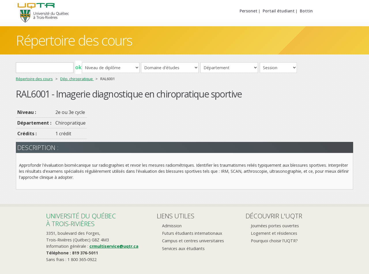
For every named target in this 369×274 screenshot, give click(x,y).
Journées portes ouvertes (275, 225)
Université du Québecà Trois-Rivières (81, 219)
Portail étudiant (279, 11)
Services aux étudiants (183, 248)
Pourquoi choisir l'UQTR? (274, 240)
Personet (248, 11)
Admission (172, 225)
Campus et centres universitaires (193, 240)
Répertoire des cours (74, 40)
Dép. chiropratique (77, 78)
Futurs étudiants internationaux (192, 233)
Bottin (306, 11)
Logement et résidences (274, 233)
